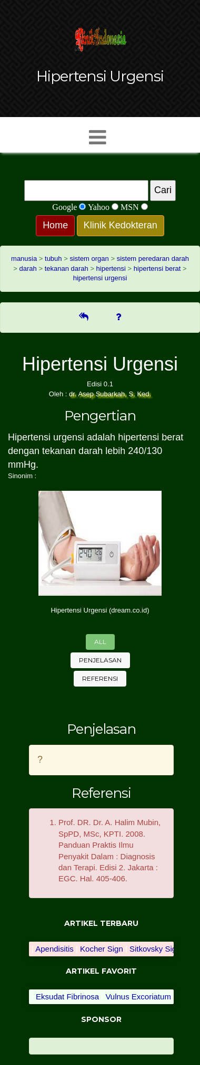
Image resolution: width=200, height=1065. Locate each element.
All (100, 642)
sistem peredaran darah (153, 258)
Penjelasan (100, 660)
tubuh (53, 258)
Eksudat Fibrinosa (67, 996)
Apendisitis (54, 948)
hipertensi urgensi (100, 278)
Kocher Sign (101, 948)
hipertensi (111, 268)
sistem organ (88, 258)
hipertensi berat (157, 268)
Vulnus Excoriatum (138, 996)
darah (28, 268)
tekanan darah (66, 268)
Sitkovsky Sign (155, 948)
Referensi (100, 678)
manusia (24, 258)
